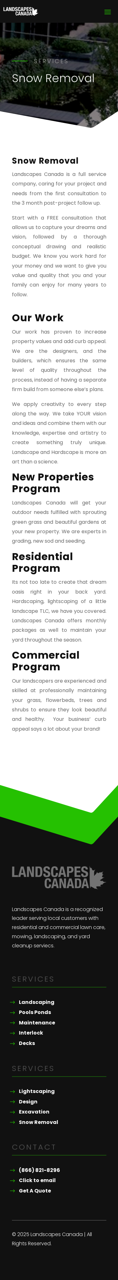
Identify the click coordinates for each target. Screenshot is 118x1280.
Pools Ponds (35, 1012)
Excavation (34, 1111)
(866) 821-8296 (39, 1170)
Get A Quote (35, 1190)
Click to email (37, 1180)
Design (28, 1101)
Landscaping (36, 1002)
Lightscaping (37, 1091)
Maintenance (37, 1022)
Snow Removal (38, 1122)
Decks (27, 1043)
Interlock (31, 1032)
